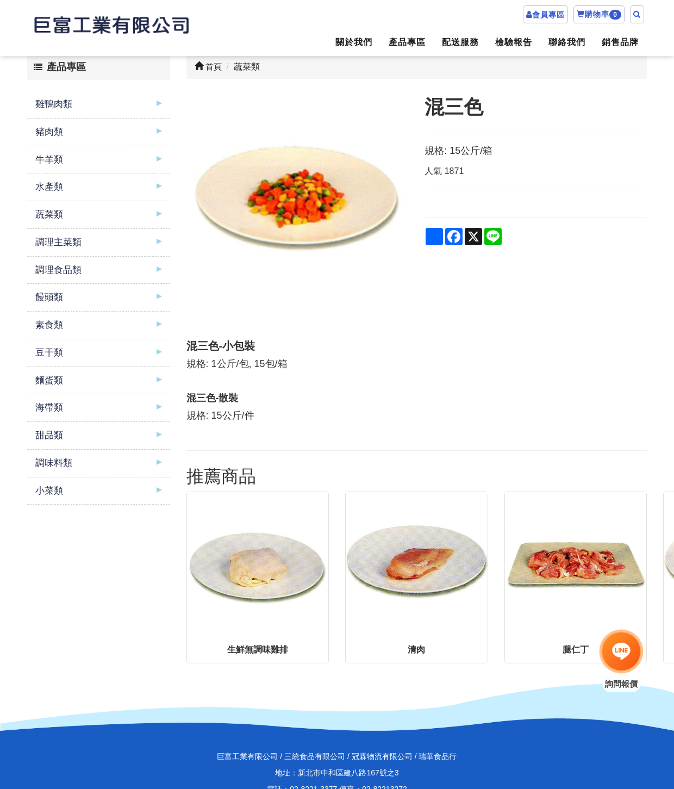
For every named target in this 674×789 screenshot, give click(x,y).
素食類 (49, 325)
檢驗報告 (513, 42)
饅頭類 (49, 297)
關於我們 (353, 42)
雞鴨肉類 (53, 104)
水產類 (49, 187)
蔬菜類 (49, 214)
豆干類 (49, 352)
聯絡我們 (566, 42)
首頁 (208, 66)
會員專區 (548, 14)
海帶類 (49, 407)
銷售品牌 (620, 42)
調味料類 (53, 463)
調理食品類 (58, 270)
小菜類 (49, 491)
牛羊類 (49, 159)
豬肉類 (49, 132)
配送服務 (460, 42)
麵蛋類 (49, 380)
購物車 (599, 15)
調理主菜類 (58, 242)
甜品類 (49, 435)
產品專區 (407, 42)
